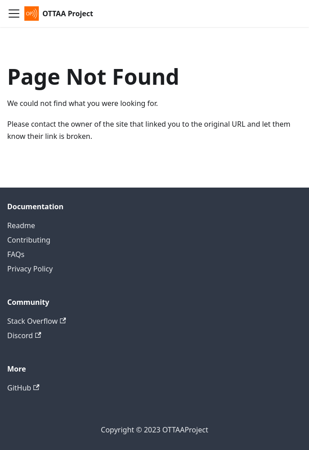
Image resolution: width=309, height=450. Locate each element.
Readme (21, 225)
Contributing (29, 240)
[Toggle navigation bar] (14, 13)
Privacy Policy (30, 269)
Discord (24, 335)
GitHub (23, 388)
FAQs (15, 254)
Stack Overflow (36, 321)
